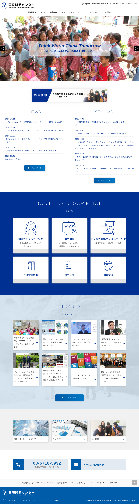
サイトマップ (44, 500)
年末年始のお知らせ (34, 157)
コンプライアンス (28, 500)
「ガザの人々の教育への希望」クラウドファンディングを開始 (34, 149)
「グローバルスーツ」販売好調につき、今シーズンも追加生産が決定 (34, 120)
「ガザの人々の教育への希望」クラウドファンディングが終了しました (34, 129)
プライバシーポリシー (10, 500)
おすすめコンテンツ (66, 12)
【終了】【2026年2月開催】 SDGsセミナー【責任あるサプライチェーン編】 (104, 168)
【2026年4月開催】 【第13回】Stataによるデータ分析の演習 (104, 132)
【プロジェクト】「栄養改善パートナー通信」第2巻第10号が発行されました (34, 138)
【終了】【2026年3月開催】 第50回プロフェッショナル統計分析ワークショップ (104, 156)
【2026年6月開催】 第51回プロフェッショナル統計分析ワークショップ (104, 121)
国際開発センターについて (37, 12)
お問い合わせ (99, 4)
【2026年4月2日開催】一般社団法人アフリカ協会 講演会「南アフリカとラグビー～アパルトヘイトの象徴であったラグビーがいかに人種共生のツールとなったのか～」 (104, 143)
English (87, 4)
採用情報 (108, 12)
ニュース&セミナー (95, 12)
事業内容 (53, 12)
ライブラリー (81, 12)
